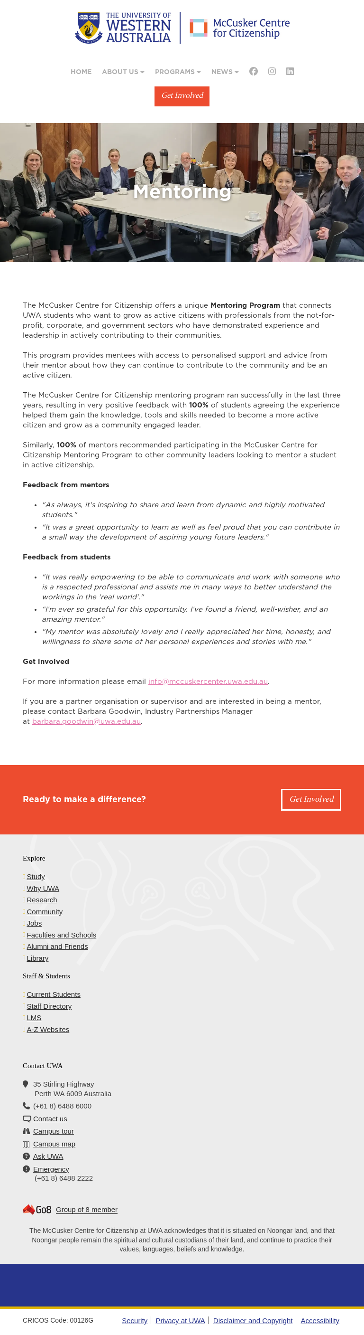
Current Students (53, 994)
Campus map (54, 1144)
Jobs (34, 923)
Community (45, 912)
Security (134, 1320)
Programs (178, 72)
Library (37, 958)
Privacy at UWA (180, 1320)
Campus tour (53, 1131)
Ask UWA (48, 1156)
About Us (123, 72)
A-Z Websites (48, 1029)
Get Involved (182, 96)
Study (36, 876)
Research (42, 900)
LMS (34, 1017)
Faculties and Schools (61, 935)
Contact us (50, 1119)
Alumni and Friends (57, 946)
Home (81, 72)
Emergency (51, 1169)
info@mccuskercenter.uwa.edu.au (208, 681)
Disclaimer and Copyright (253, 1320)
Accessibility (319, 1320)
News (225, 72)
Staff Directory (49, 1006)
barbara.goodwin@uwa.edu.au (86, 721)
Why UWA (43, 888)
